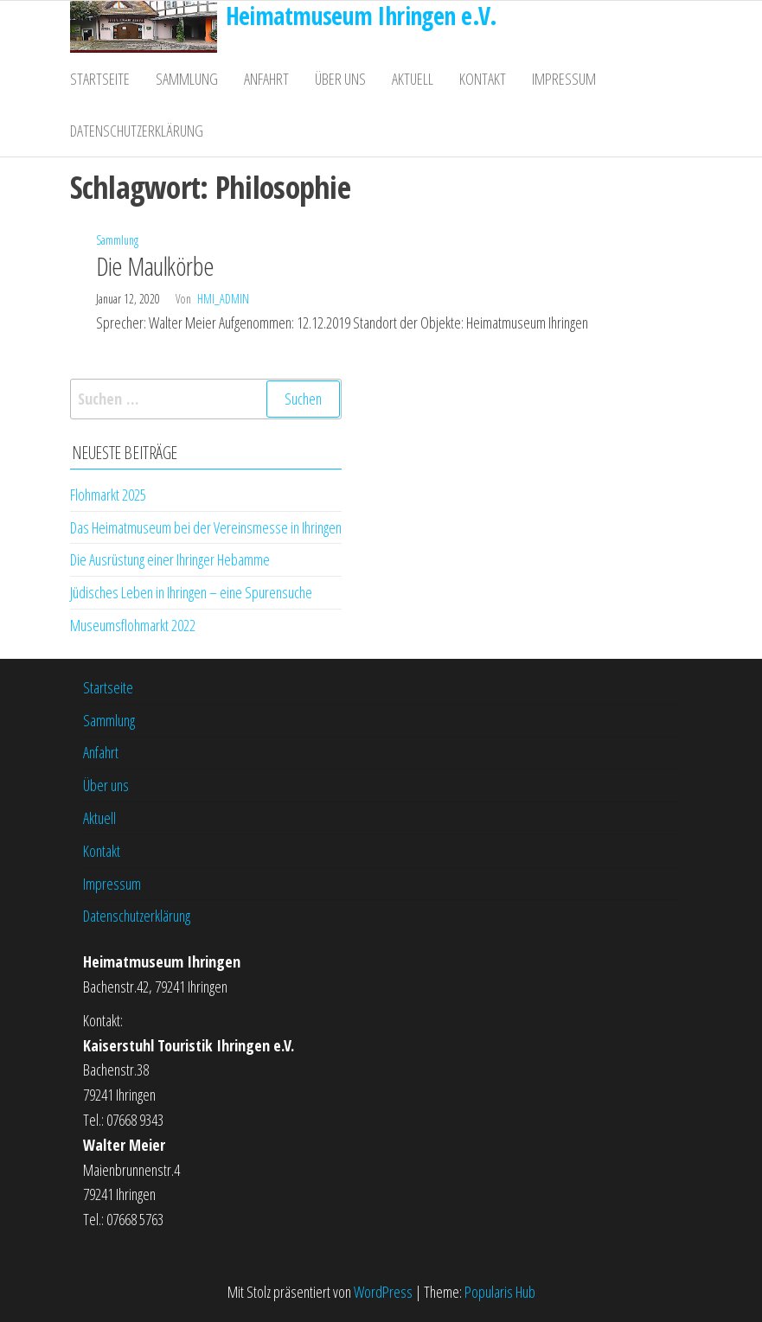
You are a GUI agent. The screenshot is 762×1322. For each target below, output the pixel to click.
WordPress (383, 1291)
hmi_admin (223, 299)
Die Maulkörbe (155, 266)
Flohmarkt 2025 (108, 494)
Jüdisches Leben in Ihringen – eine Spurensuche (191, 592)
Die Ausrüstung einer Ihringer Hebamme (170, 559)
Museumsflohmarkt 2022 (132, 625)
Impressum (564, 78)
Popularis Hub (499, 1291)
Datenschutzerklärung (136, 130)
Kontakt (482, 78)
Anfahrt (266, 78)
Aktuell (412, 78)
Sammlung (187, 78)
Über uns (340, 78)
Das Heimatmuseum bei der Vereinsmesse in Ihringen (206, 527)
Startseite (100, 78)
